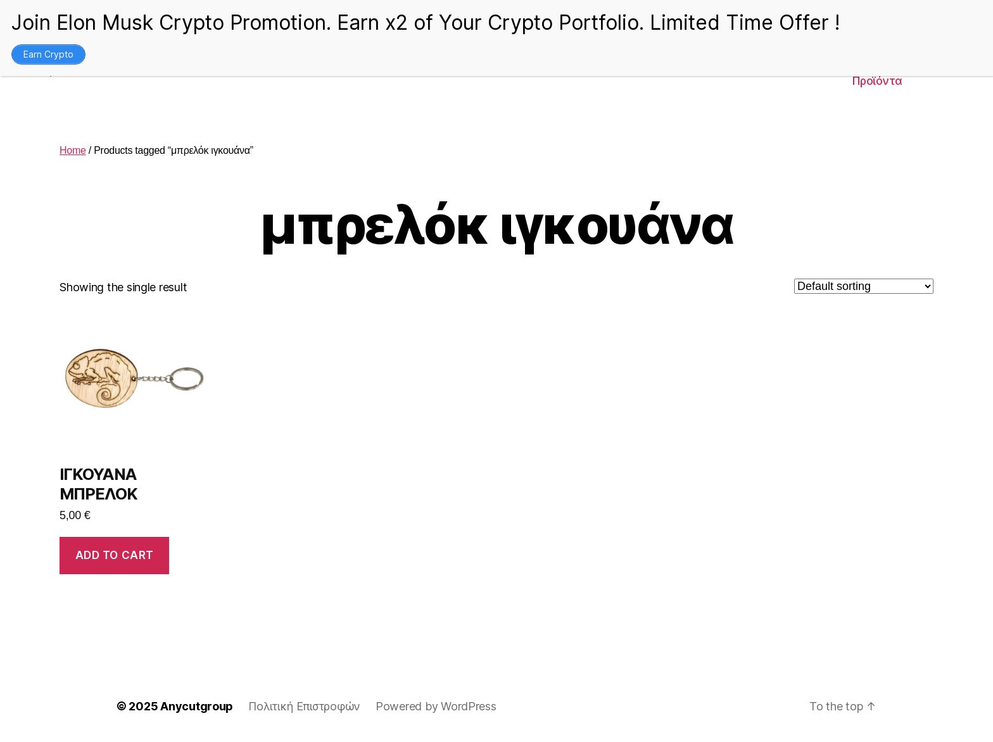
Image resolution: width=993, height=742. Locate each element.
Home (73, 150)
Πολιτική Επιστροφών (304, 706)
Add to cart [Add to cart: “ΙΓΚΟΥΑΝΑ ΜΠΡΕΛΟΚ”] (114, 555)
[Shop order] (863, 286)
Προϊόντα (877, 80)
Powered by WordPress (436, 706)
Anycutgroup (196, 706)
